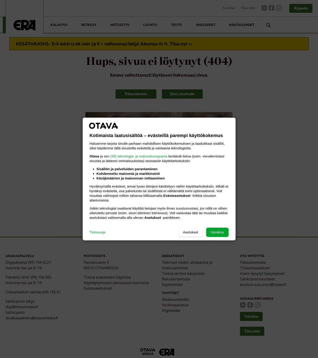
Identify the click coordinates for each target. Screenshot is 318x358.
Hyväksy (217, 232)
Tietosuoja (98, 232)
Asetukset (190, 232)
